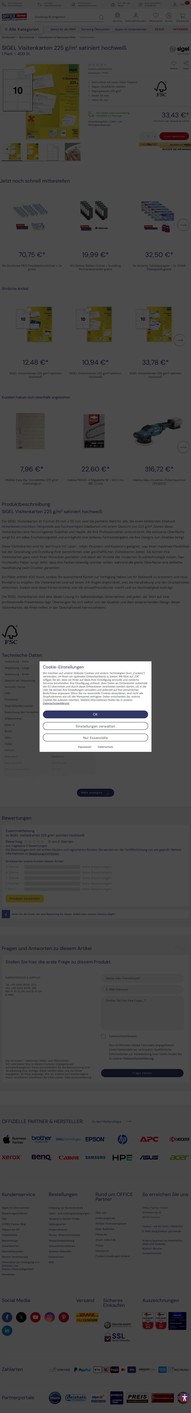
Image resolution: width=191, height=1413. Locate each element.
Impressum (84, 746)
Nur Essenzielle (95, 738)
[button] (185, 1397)
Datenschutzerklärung (56, 703)
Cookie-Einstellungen (63, 667)
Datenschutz (105, 746)
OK (95, 714)
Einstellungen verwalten (95, 726)
